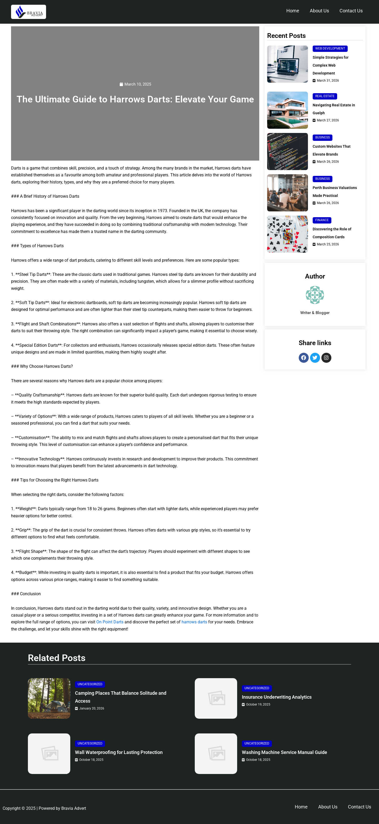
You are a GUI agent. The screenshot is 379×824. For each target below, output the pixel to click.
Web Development (330, 48)
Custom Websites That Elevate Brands (334, 150)
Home (292, 10)
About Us (319, 10)
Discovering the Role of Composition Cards (334, 237)
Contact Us (351, 10)
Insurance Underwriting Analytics (284, 697)
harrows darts (194, 622)
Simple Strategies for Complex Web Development (333, 65)
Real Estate (325, 96)
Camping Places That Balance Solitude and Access (124, 697)
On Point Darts (109, 622)
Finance (322, 225)
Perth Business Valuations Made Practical (329, 193)
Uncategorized (90, 684)
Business (322, 137)
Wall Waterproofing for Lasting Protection (114, 752)
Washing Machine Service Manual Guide (293, 752)
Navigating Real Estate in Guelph (334, 108)
